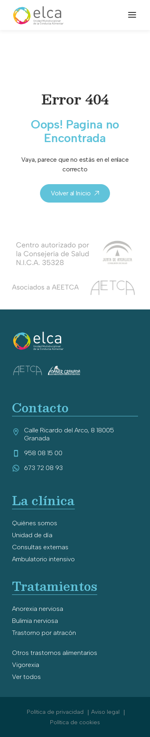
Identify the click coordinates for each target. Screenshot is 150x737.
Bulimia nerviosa (35, 621)
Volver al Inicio (71, 193)
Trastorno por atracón (44, 633)
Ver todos (26, 677)
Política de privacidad (56, 712)
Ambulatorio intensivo (43, 559)
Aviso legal (106, 712)
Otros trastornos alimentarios (54, 653)
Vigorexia (25, 665)
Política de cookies (75, 722)
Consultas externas (40, 547)
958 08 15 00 (37, 453)
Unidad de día (32, 535)
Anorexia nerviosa (37, 608)
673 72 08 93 (37, 468)
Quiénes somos (34, 523)
